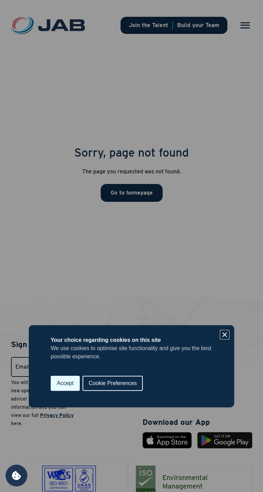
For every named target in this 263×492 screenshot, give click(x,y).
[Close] (225, 214)
